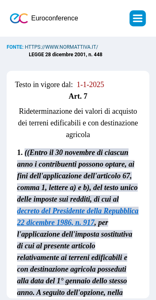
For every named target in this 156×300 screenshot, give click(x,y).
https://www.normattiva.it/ (61, 47)
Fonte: (16, 47)
